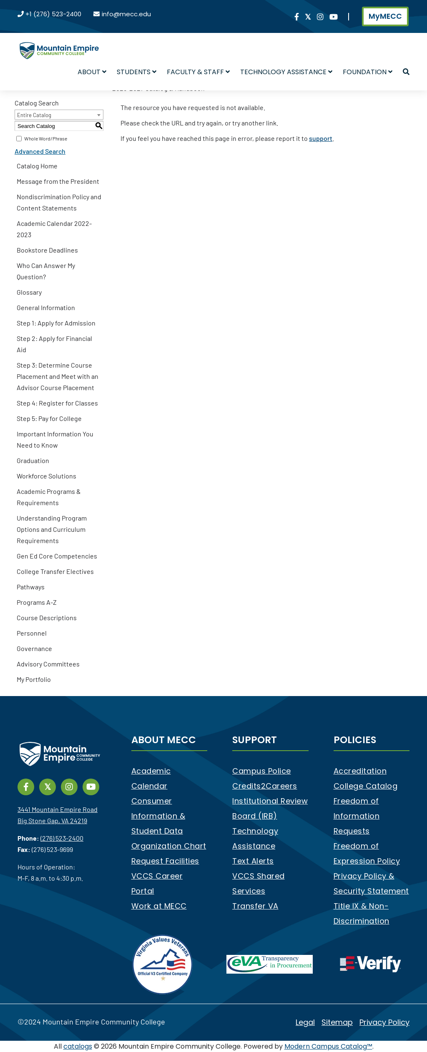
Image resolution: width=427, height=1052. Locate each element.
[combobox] (59, 115)
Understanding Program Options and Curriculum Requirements (52, 529)
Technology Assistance (286, 72)
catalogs (77, 1046)
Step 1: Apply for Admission (56, 323)
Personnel (32, 633)
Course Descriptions (47, 617)
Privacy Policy (384, 1022)
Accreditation (360, 771)
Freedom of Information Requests (357, 816)
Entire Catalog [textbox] (34, 115)
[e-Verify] (370, 964)
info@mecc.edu (126, 14)
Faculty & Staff (198, 72)
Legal (305, 1022)
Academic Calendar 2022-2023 (54, 228)
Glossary (29, 292)
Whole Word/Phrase (45, 138)
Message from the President (58, 181)
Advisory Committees (48, 664)
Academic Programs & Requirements (49, 496)
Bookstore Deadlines (47, 250)
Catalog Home (37, 166)
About (92, 72)
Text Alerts (253, 861)
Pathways (31, 587)
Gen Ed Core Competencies (57, 556)
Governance (34, 648)
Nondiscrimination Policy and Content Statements (59, 202)
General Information (46, 307)
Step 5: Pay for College (49, 418)
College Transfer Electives (55, 571)
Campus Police (261, 771)
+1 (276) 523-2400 (53, 14)
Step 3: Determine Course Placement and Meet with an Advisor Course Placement (57, 376)
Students (136, 72)
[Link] (296, 17)
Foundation (367, 72)
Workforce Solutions (46, 476)
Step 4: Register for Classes (57, 403)
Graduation (33, 460)
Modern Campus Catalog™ (328, 1046)
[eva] (269, 964)
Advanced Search (40, 151)
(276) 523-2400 (61, 838)
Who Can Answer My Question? (46, 271)
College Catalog (366, 786)
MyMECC (385, 16)
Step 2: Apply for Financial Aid (54, 343)
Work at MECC (159, 906)
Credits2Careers (264, 786)
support (320, 138)
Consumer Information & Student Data (158, 816)
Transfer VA (255, 906)
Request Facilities (165, 861)
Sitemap (337, 1022)
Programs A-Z (37, 602)
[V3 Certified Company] (163, 964)
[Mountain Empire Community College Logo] (59, 43)
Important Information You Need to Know (55, 439)
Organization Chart (168, 846)
